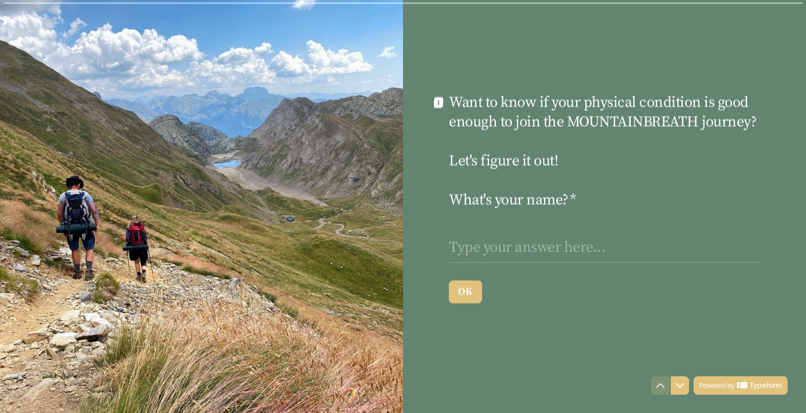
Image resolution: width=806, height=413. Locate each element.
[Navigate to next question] (680, 385)
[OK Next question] (465, 291)
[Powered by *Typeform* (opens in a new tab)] (741, 385)
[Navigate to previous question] (660, 385)
